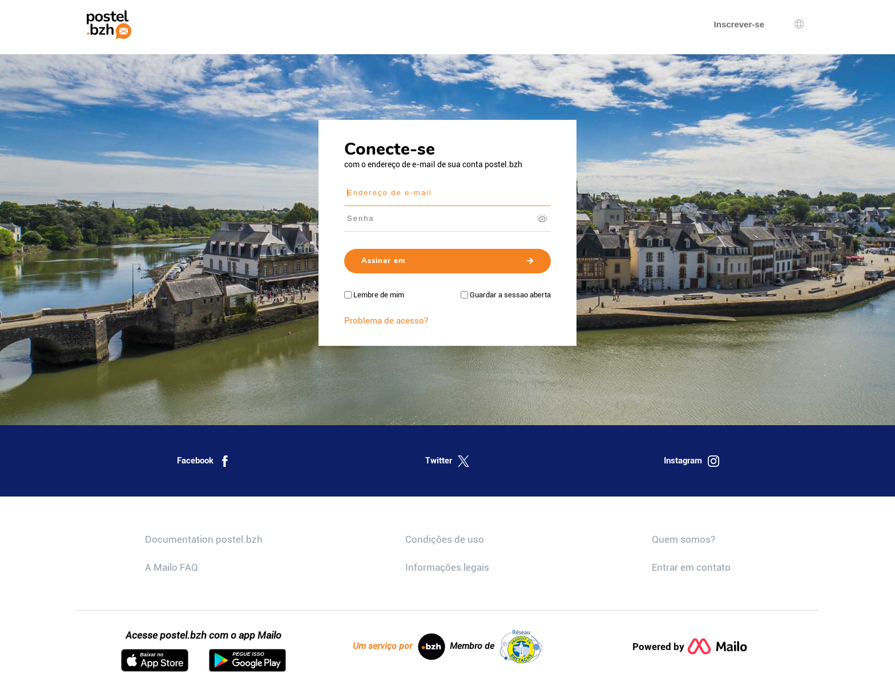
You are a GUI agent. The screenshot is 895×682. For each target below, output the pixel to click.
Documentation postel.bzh (204, 539)
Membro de (496, 646)
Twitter (447, 461)
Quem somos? (683, 539)
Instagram (691, 461)
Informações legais (447, 567)
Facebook (204, 461)
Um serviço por (399, 646)
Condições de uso (444, 539)
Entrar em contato (691, 567)
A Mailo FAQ (171, 567)
